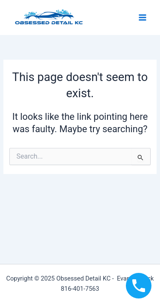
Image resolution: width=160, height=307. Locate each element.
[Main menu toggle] (142, 17)
